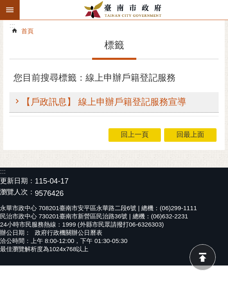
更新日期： (17, 181)
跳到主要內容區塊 (4, 4)
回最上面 (203, 257)
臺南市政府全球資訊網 (124, 10)
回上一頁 (135, 134)
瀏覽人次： (17, 192)
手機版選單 (10, 10)
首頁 (27, 30)
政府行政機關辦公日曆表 (68, 232)
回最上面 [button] (190, 134)
